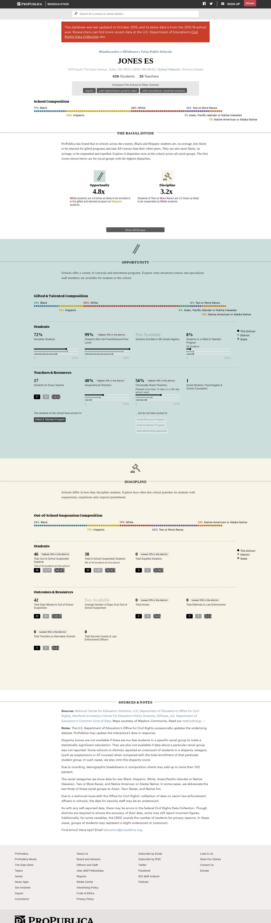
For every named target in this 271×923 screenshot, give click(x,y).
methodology (192, 709)
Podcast (143, 870)
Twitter (142, 853)
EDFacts (162, 704)
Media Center (86, 870)
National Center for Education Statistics (103, 699)
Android (155, 865)
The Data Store (25, 853)
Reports (82, 865)
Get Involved (23, 876)
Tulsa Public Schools (156, 52)
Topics (19, 859)
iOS (140, 865)
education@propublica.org (123, 818)
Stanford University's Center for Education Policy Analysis (113, 704)
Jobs (80, 859)
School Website (169, 70)
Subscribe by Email (151, 842)
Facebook (145, 859)
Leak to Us (207, 842)
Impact (19, 882)
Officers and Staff (88, 853)
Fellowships (98, 859)
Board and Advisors (90, 848)
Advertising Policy (89, 876)
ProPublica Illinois (27, 848)
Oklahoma (130, 52)
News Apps (22, 870)
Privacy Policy (86, 887)
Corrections (23, 887)
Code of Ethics (87, 882)
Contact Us (207, 853)
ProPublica (22, 842)
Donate (249, 4)
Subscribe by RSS (150, 848)
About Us (83, 842)
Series (19, 865)
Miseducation (58, 4)
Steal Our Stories (212, 848)
